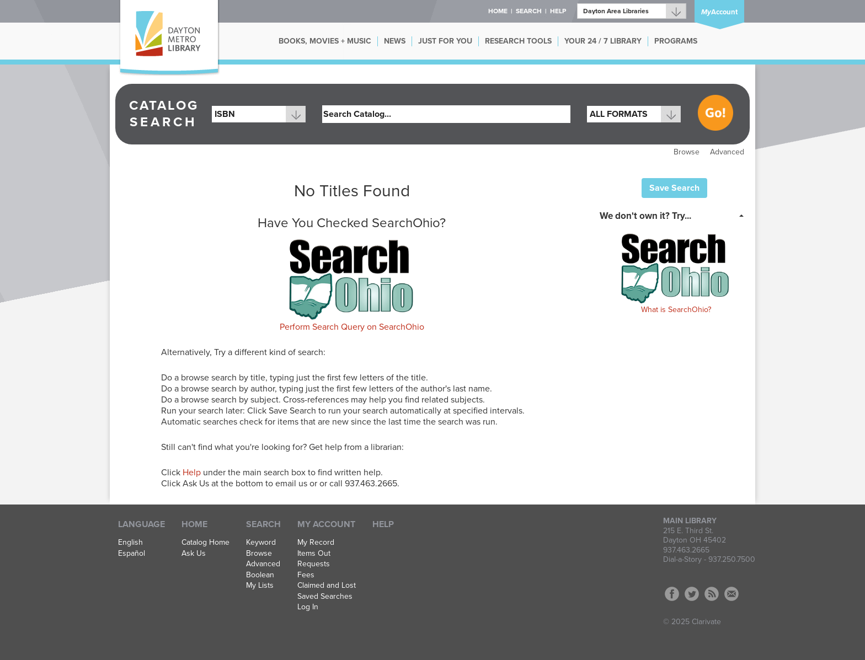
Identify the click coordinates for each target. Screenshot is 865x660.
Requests (313, 564)
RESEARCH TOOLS (518, 41)
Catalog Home (205, 542)
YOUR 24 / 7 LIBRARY (603, 41)
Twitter (692, 594)
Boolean (260, 575)
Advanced (727, 152)
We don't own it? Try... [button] (645, 216)
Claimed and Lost (326, 585)
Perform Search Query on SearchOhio (352, 326)
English (130, 542)
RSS (711, 594)
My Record (315, 542)
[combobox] (259, 114)
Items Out (313, 553)
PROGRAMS (675, 41)
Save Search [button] (674, 188)
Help (192, 472)
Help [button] (558, 11)
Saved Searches (325, 596)
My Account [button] (326, 524)
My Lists (260, 585)
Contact (731, 594)
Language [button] (141, 524)
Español (131, 553)
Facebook (672, 594)
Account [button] (719, 12)
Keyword (261, 542)
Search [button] (529, 11)
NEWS (394, 41)
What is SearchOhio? (676, 309)
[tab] (675, 215)
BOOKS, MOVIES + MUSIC (325, 41)
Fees (305, 575)
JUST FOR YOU (445, 41)
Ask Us (193, 553)
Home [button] (498, 11)
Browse (687, 152)
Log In (307, 607)
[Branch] (631, 11)
